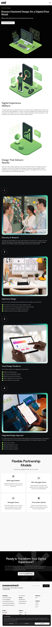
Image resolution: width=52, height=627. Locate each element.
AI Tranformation (22, 595)
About (36, 606)
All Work (36, 604)
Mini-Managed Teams (23, 601)
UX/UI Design (7, 599)
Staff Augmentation (22, 603)
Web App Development (9, 601)
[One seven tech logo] (10, 585)
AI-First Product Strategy (6, 597)
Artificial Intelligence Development (8, 605)
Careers (36, 602)
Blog (36, 597)
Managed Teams (22, 599)
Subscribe (46, 585)
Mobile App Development (9, 603)
